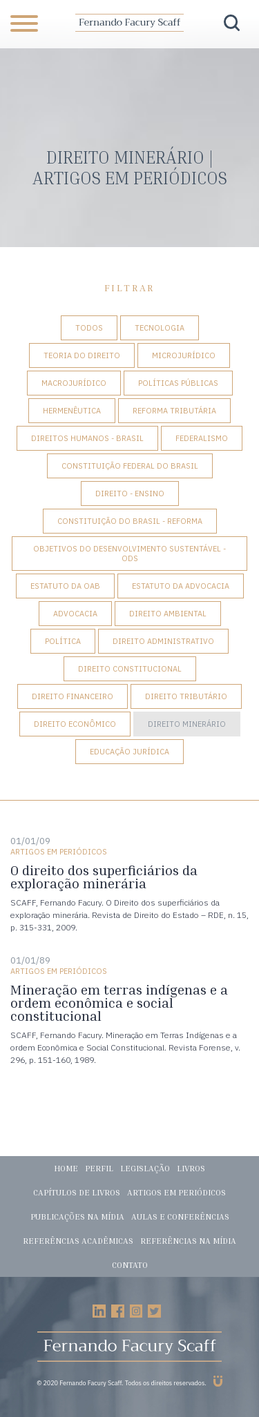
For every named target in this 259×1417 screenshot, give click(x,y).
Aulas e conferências (180, 1216)
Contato (130, 1265)
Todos (89, 328)
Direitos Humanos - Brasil (87, 438)
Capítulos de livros (76, 1192)
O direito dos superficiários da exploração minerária (104, 876)
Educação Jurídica (129, 751)
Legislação (145, 1168)
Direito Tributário (186, 696)
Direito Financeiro (72, 696)
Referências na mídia (188, 1240)
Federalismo (201, 438)
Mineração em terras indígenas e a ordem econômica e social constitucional (119, 1002)
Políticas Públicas (178, 383)
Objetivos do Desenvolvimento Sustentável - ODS (129, 553)
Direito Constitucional (130, 669)
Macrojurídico (73, 383)
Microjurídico (183, 355)
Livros (191, 1168)
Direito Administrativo (163, 641)
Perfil (99, 1168)
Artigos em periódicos (176, 1192)
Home (66, 1168)
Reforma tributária (174, 411)
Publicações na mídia (77, 1216)
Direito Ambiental (168, 613)
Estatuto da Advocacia (180, 586)
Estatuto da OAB (65, 586)
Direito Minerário (187, 724)
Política (63, 641)
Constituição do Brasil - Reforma (129, 521)
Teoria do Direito (82, 355)
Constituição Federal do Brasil (129, 466)
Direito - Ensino (129, 493)
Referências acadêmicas (78, 1240)
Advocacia (75, 613)
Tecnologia (159, 328)
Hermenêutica (72, 411)
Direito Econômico (75, 724)
